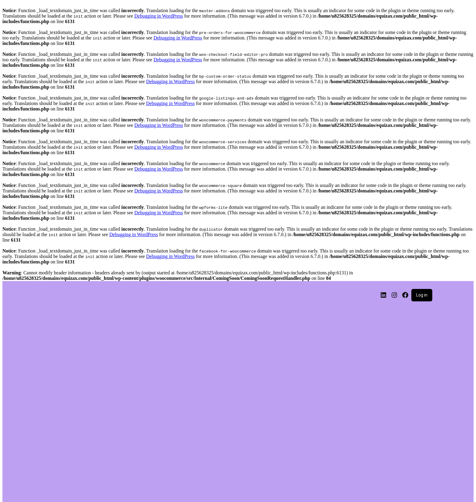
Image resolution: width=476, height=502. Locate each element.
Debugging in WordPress (158, 16)
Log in (421, 295)
